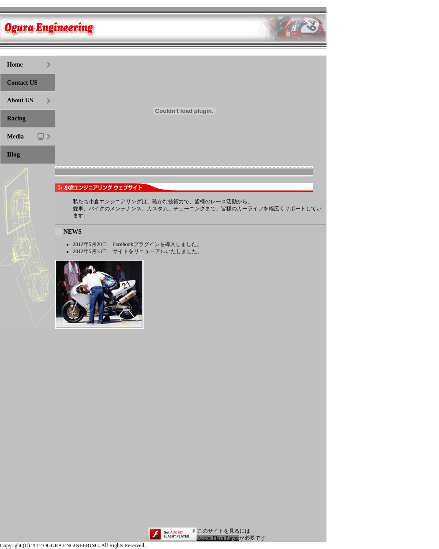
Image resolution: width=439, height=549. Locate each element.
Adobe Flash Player (218, 538)
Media (15, 136)
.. (145, 545)
